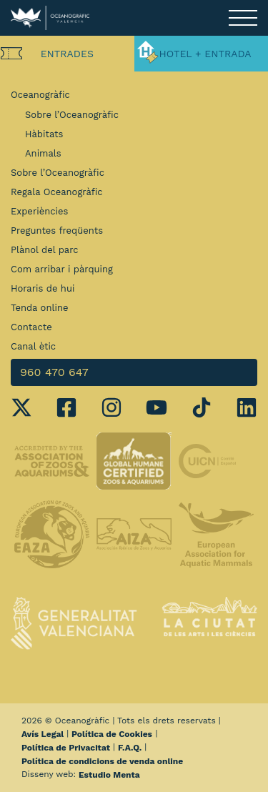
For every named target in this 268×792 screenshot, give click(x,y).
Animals (43, 153)
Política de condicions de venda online (102, 761)
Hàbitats (44, 134)
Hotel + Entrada (205, 53)
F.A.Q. (130, 748)
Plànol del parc (45, 249)
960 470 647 (54, 372)
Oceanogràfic (40, 94)
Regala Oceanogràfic (57, 192)
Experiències (39, 211)
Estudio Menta (109, 775)
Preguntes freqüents (57, 230)
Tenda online (39, 307)
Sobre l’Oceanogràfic (72, 114)
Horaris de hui (42, 288)
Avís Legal (42, 734)
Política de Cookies (111, 734)
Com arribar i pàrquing (62, 269)
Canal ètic (33, 346)
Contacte (31, 327)
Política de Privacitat (65, 748)
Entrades (67, 53)
